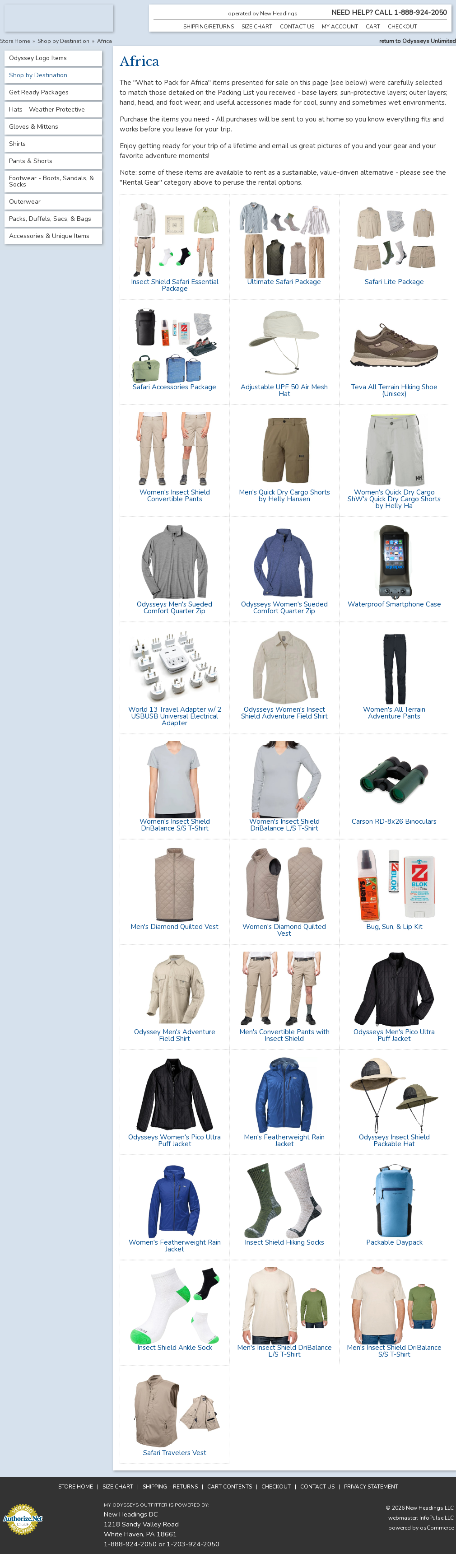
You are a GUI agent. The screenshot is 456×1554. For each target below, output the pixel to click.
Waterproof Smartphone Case (394, 604)
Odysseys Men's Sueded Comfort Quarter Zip (174, 608)
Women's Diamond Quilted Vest (284, 930)
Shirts (17, 144)
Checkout (402, 26)
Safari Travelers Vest (174, 1452)
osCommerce (437, 1527)
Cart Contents (229, 1486)
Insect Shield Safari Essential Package (175, 285)
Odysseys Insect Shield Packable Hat (394, 1140)
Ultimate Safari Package (284, 281)
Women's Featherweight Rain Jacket (175, 1246)
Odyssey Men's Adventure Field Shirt (174, 1035)
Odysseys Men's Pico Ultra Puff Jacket (394, 1035)
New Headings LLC (430, 1508)
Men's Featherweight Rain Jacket (284, 1140)
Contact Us (297, 26)
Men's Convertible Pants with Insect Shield (284, 1035)
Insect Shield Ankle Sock (174, 1347)
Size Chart (257, 26)
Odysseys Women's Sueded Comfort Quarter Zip (284, 608)
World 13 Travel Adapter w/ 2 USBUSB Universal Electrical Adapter (174, 716)
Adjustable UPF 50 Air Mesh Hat (284, 390)
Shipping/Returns (208, 26)
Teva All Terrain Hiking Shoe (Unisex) (394, 390)
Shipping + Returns (170, 1486)
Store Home (15, 41)
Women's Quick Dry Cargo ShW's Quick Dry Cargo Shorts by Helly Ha (394, 499)
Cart (373, 26)
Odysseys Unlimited (429, 41)
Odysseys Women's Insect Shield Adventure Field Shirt (284, 713)
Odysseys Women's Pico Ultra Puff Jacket (174, 1140)
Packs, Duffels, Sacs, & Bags (50, 219)
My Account (340, 26)
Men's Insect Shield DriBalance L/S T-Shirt (284, 1351)
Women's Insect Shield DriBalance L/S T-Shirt (284, 825)
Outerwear (25, 201)
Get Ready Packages (39, 92)
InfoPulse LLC (436, 1517)
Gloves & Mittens (33, 126)
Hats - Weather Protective (47, 109)
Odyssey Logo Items (38, 58)
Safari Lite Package (394, 281)
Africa (104, 41)
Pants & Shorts (30, 161)
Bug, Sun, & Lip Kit (394, 926)
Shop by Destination (63, 41)
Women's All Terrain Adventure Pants (394, 713)
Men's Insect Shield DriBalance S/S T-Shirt (394, 1351)
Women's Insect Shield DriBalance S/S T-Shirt (175, 825)
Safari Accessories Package (174, 387)
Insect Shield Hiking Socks (284, 1242)
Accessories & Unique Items (49, 236)
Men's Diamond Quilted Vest (174, 926)
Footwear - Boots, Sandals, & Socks (51, 181)
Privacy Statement (371, 1486)
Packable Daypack (394, 1242)
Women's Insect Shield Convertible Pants (175, 496)
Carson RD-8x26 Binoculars (394, 821)
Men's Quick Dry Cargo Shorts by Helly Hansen (284, 496)
